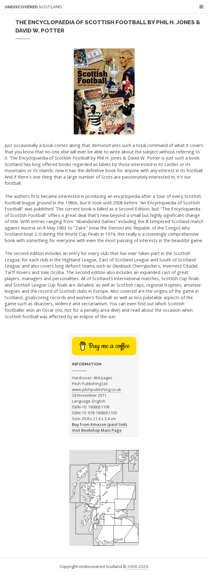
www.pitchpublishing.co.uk (96, 389)
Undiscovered (33, 7)
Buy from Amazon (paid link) (99, 424)
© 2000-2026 (135, 566)
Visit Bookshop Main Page (97, 430)
